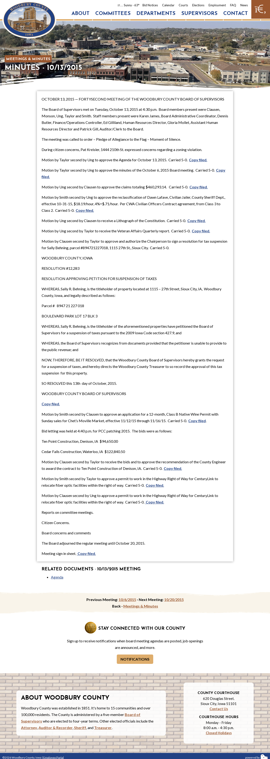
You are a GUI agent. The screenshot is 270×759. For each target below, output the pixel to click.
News (244, 5)
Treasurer (103, 727)
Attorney (29, 727)
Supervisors (199, 13)
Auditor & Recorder (56, 727)
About (80, 13)
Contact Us (219, 709)
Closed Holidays (219, 733)
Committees (113, 13)
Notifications (135, 659)
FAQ (233, 5)
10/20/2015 (174, 599)
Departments (155, 13)
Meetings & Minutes (28, 59)
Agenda (57, 577)
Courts (183, 5)
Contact (235, 13)
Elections (198, 5)
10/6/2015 (127, 599)
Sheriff (80, 727)
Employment (217, 5)
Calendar (168, 5)
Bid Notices (150, 5)
